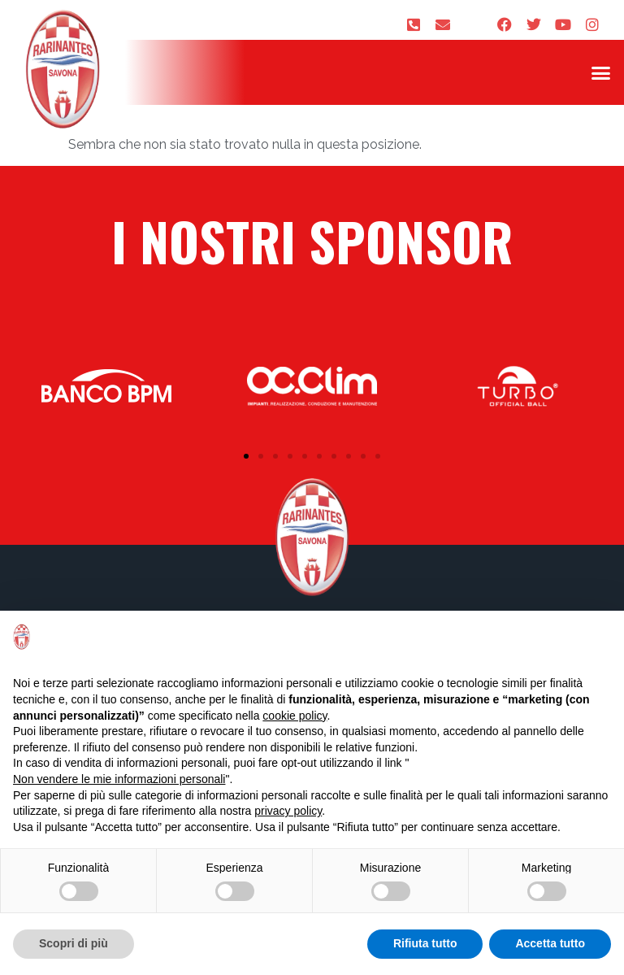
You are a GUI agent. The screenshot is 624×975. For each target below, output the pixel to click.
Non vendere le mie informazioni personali (119, 779)
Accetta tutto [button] (550, 943)
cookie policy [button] (294, 715)
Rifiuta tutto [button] (425, 943)
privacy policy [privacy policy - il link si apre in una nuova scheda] (288, 810)
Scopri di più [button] (73, 943)
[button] (600, 72)
